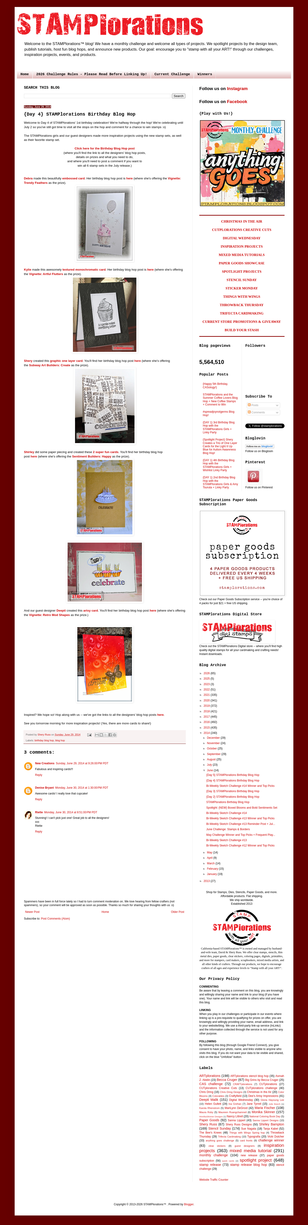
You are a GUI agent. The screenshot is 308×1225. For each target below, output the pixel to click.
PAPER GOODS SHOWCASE (242, 263)
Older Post (177, 912)
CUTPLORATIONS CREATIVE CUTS (241, 230)
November (214, 743)
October (212, 748)
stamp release (210, 1165)
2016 (207, 722)
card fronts (246, 1140)
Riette (39, 812)
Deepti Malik (208, 1100)
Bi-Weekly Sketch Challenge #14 (226, 813)
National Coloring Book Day (264, 1116)
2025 (207, 678)
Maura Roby (206, 1112)
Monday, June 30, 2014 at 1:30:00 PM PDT (81, 787)
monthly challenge (213, 1155)
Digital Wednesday (241, 1100)
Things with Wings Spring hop (247, 1132)
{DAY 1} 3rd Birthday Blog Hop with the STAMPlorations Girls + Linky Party (219, 427)
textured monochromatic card (84, 269)
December (214, 737)
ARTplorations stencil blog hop (249, 1076)
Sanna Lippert (237, 1120)
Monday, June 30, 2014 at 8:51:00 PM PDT (70, 812)
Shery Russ (208, 1124)
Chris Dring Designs (231, 1092)
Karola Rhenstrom (209, 1108)
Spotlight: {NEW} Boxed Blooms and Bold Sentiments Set (241, 807)
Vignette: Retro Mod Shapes (49, 615)
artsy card (90, 610)
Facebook (237, 101)
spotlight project (256, 1160)
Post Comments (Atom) (55, 918)
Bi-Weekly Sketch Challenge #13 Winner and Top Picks (240, 818)
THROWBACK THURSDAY (242, 305)
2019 (207, 705)
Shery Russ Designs (239, 1124)
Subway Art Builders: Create (49, 365)
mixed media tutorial (251, 1150)
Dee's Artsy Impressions (263, 1096)
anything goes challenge (220, 1140)
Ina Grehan (235, 1103)
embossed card (73, 178)
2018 (207, 711)
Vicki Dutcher (275, 1136)
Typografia (253, 1136)
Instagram (237, 88)
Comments (256, 412)
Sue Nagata (248, 1128)
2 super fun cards (105, 452)
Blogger (188, 1204)
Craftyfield (235, 1096)
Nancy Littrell (235, 1116)
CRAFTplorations (242, 1084)
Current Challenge (172, 74)
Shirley (29, 452)
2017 (207, 716)
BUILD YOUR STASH (242, 330)
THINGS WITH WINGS (241, 296)
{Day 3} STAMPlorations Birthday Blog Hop (232, 791)
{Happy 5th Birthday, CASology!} (215, 385)
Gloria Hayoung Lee (272, 1100)
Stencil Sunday (219, 1128)
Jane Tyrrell (254, 1103)
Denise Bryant (44, 787)
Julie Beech (274, 1104)
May (210, 852)
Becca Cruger (227, 1080)
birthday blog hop (44, 740)
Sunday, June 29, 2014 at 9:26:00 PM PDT (82, 763)
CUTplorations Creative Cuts (218, 1088)
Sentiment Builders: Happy (91, 456)
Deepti (61, 610)
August (211, 759)
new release (249, 1155)
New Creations (44, 763)
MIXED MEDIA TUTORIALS (242, 255)
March (211, 863)
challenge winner (271, 1140)
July (210, 764)
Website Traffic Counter (213, 1179)
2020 (207, 700)
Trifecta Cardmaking (229, 1136)
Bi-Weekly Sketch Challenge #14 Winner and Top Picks (240, 786)
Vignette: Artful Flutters (46, 274)
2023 (207, 684)
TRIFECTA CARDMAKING (242, 313)
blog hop (60, 740)
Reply (38, 775)
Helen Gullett (213, 1103)
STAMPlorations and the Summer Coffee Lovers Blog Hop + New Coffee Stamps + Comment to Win (220, 399)
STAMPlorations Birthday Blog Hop (227, 802)
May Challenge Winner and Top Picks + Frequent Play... (240, 834)
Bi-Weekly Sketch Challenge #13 (226, 840)
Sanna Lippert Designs (265, 1120)
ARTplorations (209, 1076)
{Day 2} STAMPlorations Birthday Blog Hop (232, 796)
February (213, 868)
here (129, 178)
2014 (207, 733)
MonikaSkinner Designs (211, 1116)
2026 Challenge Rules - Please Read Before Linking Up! (91, 74)
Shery (28, 361)
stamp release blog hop (248, 1165)
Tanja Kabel (270, 1128)
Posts (253, 405)
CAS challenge (211, 1084)
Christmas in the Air (259, 1092)
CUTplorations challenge (261, 1088)
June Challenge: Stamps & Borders (228, 829)
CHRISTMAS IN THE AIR (241, 221)
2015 (207, 727)
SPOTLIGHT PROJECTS (241, 271)
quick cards (228, 1161)
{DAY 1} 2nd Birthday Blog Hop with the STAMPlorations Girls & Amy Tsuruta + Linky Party (220, 482)
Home (24, 74)
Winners (204, 74)
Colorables (218, 1096)
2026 (207, 673)
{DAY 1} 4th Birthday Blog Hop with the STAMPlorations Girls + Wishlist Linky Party (218, 465)
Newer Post (32, 912)
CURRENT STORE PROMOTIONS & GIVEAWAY (242, 322)
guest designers (245, 1145)
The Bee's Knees (210, 1132)
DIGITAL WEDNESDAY (242, 238)
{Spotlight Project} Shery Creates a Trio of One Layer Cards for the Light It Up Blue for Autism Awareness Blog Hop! (220, 446)
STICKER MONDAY (242, 288)
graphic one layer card (66, 361)
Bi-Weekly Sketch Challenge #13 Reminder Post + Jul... (240, 824)
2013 (207, 881)
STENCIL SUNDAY (242, 280)
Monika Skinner (263, 1112)
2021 (207, 695)
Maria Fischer (265, 1108)
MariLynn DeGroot (236, 1108)
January (212, 874)
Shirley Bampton (271, 1124)
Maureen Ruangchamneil (232, 1112)
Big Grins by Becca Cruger (261, 1080)
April (210, 857)
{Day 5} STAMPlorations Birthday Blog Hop (232, 775)
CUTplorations (268, 1084)
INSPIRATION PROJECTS (242, 246)
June (210, 770)
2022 (207, 689)
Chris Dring (206, 1092)
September (214, 754)
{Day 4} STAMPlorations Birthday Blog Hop (232, 780)
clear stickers (217, 1145)
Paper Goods (209, 1120)
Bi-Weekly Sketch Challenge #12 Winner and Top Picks (240, 845)
